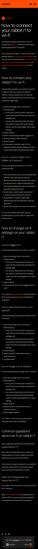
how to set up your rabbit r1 (23, 56)
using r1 (7, 18)
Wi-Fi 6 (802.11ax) (12, 494)
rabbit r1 (14, 44)
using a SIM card (17, 294)
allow (28, 544)
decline (10, 544)
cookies (16, 540)
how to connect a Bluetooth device (17, 62)
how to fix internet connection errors (14, 65)
